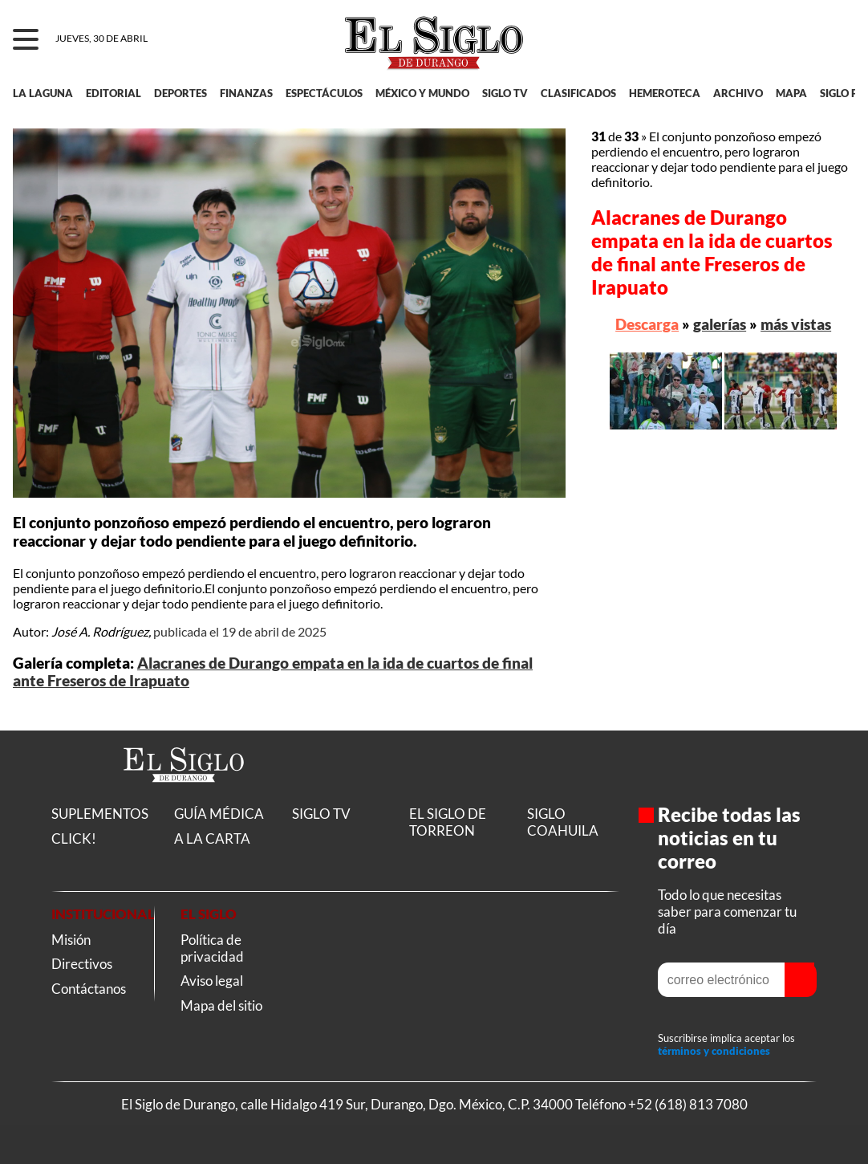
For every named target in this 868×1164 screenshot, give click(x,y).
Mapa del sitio (221, 1005)
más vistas (796, 324)
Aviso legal (211, 980)
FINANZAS (246, 93)
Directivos (81, 963)
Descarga (647, 324)
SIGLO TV (505, 93)
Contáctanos (88, 988)
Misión (71, 939)
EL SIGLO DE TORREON (447, 822)
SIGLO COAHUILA (562, 822)
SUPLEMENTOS (99, 813)
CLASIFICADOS (578, 93)
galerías (719, 324)
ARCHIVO (738, 93)
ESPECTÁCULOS (324, 93)
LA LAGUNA (43, 93)
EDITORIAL (113, 93)
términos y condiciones (714, 1050)
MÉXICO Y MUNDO (422, 93)
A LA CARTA (212, 838)
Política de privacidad (212, 948)
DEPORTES (180, 93)
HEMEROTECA (664, 93)
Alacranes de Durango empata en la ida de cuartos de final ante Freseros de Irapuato (712, 252)
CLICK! (73, 838)
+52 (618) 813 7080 (688, 1104)
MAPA (791, 93)
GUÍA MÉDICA (219, 813)
